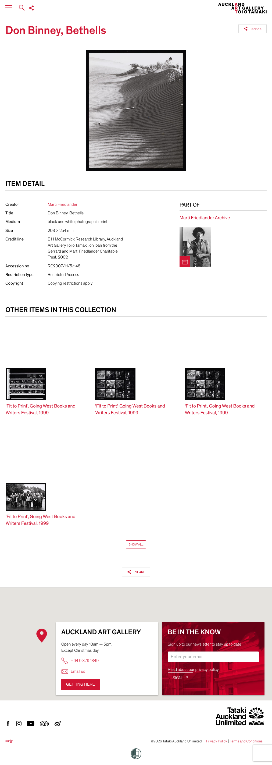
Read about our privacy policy (193, 669)
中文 (9, 741)
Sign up (180, 678)
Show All (136, 544)
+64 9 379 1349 (80, 660)
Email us (73, 671)
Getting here (80, 684)
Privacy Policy (216, 741)
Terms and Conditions (246, 741)
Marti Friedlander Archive (205, 218)
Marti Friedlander (62, 204)
